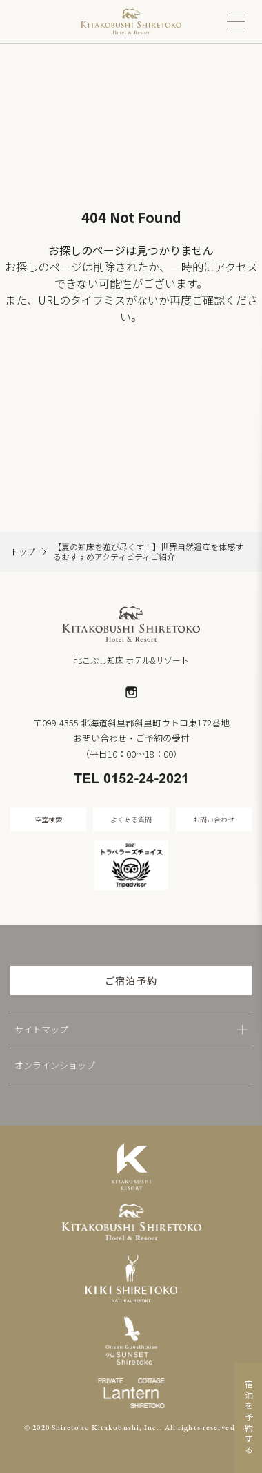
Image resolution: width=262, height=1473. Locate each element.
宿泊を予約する (248, 1418)
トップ (22, 552)
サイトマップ (41, 1029)
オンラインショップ (54, 1065)
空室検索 (48, 819)
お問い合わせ (213, 819)
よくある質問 (131, 819)
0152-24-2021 (146, 780)
